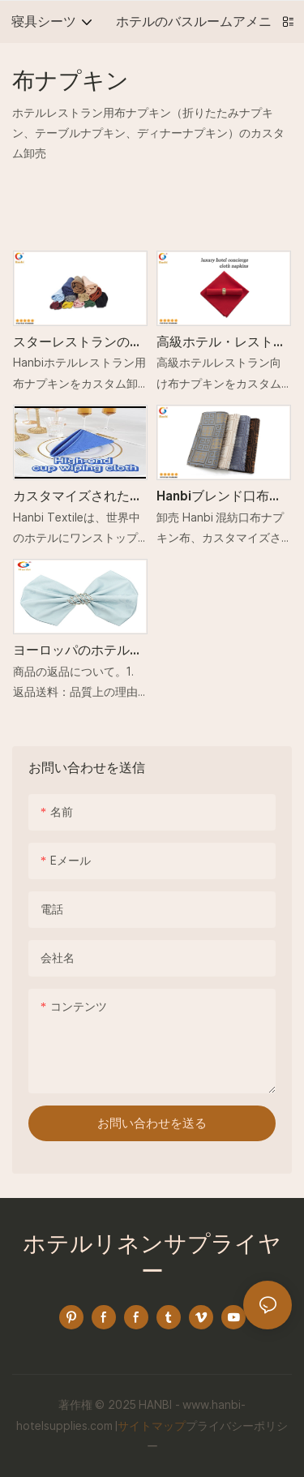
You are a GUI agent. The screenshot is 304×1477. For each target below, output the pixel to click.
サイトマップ (152, 1425)
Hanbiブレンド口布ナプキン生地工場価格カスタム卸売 (221, 497)
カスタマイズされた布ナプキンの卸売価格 (78, 497)
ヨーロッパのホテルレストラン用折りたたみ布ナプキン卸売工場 (78, 651)
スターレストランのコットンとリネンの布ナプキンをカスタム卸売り (78, 343)
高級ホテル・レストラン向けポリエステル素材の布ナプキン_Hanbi (222, 343)
